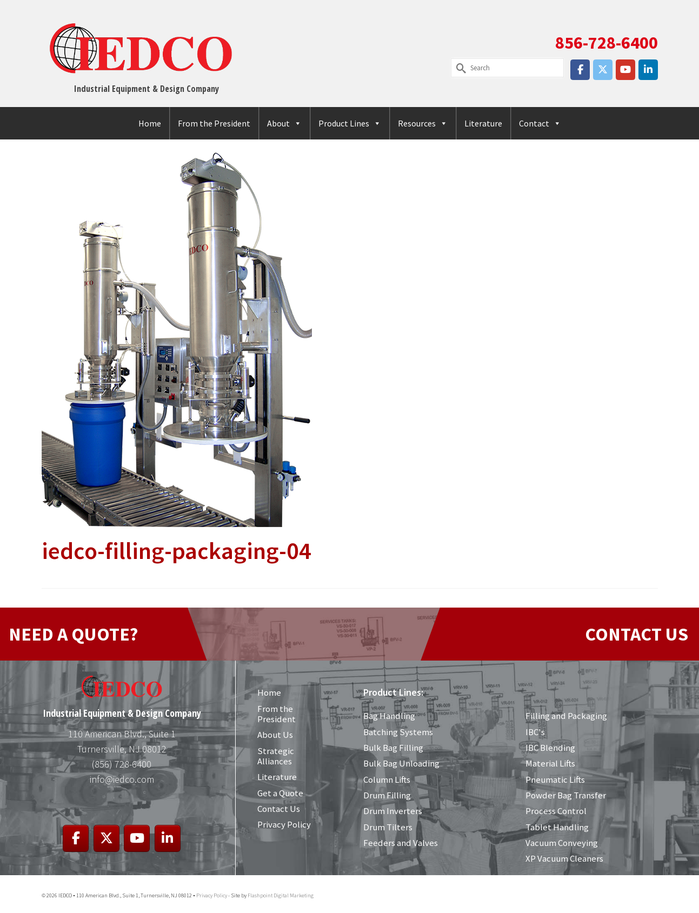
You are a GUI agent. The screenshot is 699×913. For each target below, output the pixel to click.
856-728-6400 (606, 43)
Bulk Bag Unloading (401, 763)
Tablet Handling (556, 827)
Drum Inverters (392, 811)
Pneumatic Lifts (555, 779)
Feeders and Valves (400, 843)
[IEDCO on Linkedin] (648, 69)
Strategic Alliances (275, 756)
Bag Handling (389, 716)
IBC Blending (550, 748)
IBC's (535, 732)
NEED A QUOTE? (73, 634)
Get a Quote (280, 793)
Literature (483, 123)
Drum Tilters (387, 827)
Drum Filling (387, 795)
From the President (214, 123)
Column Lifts (386, 779)
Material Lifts (550, 763)
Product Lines (349, 123)
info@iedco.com (122, 779)
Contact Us (278, 809)
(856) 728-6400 (121, 764)
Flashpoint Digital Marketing (281, 895)
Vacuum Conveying (561, 843)
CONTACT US (636, 634)
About (284, 123)
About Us (275, 735)
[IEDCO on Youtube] (625, 69)
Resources (423, 123)
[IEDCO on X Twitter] (603, 69)
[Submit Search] (459, 67)
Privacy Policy (284, 824)
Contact (540, 123)
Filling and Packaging (566, 716)
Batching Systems (398, 732)
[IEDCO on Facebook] (580, 69)
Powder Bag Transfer (565, 795)
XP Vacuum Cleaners (564, 858)
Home (149, 123)
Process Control (556, 811)
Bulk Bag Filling (393, 748)
